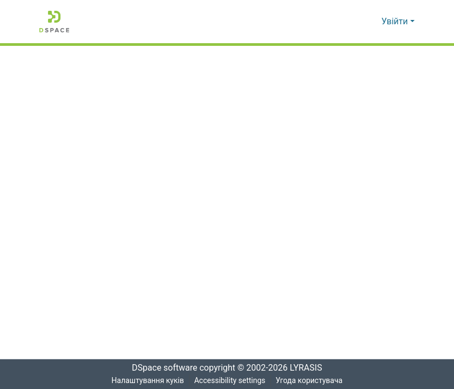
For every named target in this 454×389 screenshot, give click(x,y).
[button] (54, 21)
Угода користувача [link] (310, 381)
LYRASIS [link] (309, 368)
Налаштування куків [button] (147, 381)
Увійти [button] (396, 22)
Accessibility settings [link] (229, 381)
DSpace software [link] (161, 368)
